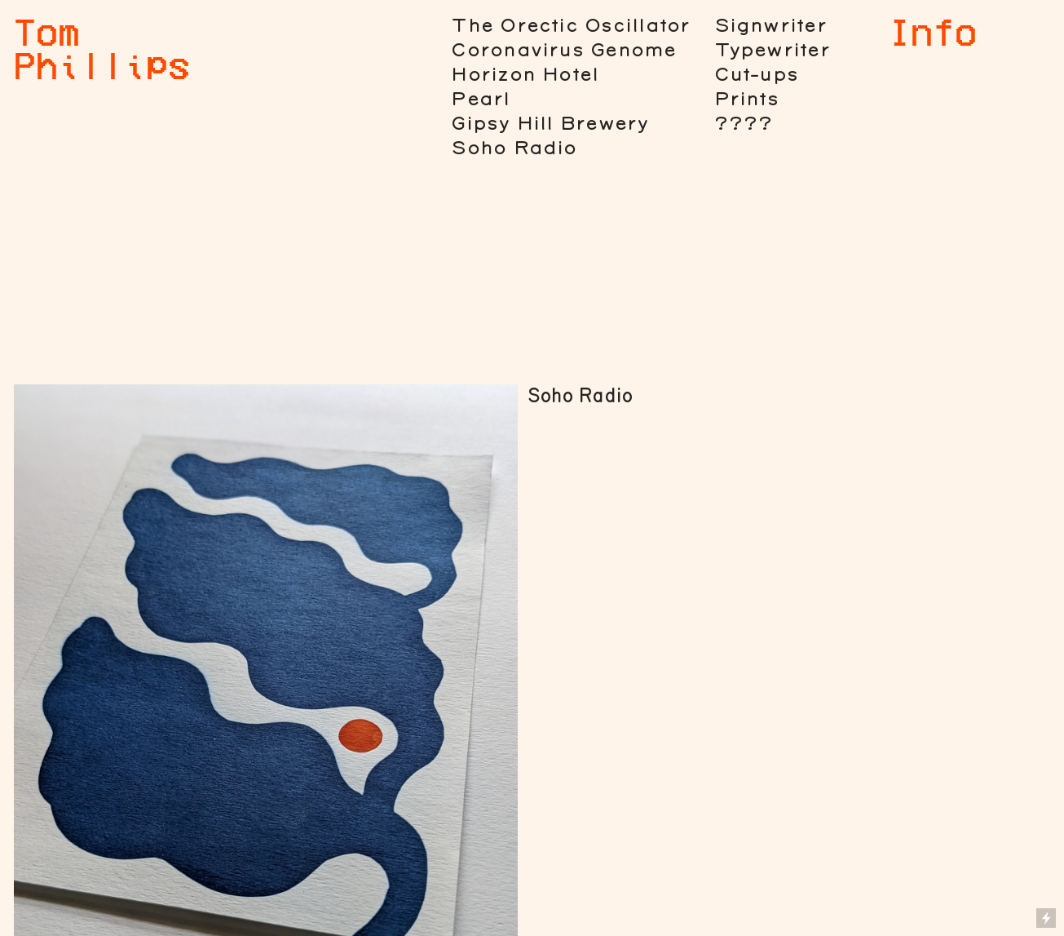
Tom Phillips (102, 48)
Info (933, 30)
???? (744, 123)
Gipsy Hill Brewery (549, 123)
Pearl (480, 99)
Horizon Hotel (524, 74)
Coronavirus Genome (563, 50)
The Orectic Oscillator (570, 25)
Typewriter (772, 50)
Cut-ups (756, 74)
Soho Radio (513, 148)
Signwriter (770, 25)
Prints (746, 99)
